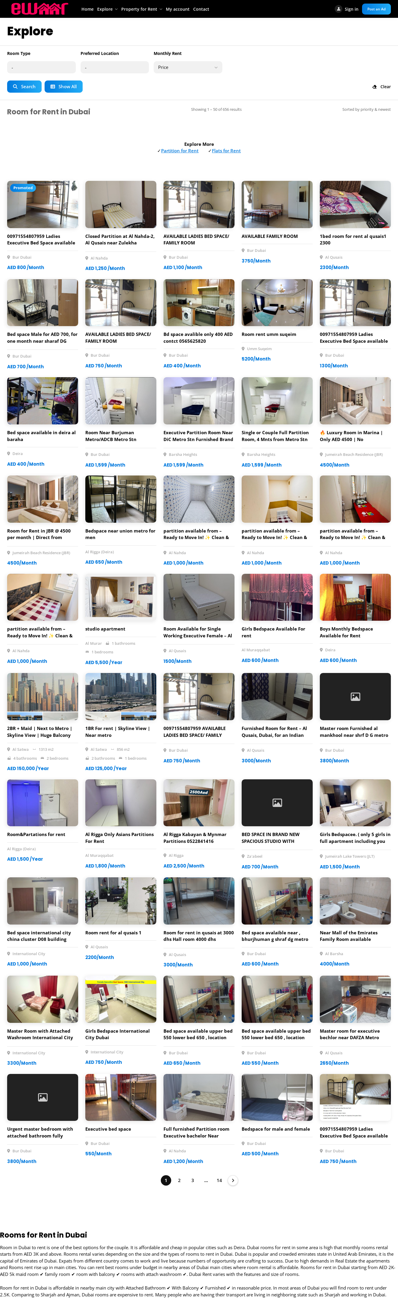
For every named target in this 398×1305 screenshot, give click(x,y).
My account (178, 9)
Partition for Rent (180, 151)
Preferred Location (100, 53)
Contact (201, 9)
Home (87, 9)
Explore (105, 9)
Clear (381, 86)
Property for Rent (139, 9)
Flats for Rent (226, 151)
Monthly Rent (168, 53)
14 (219, 1180)
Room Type (18, 53)
